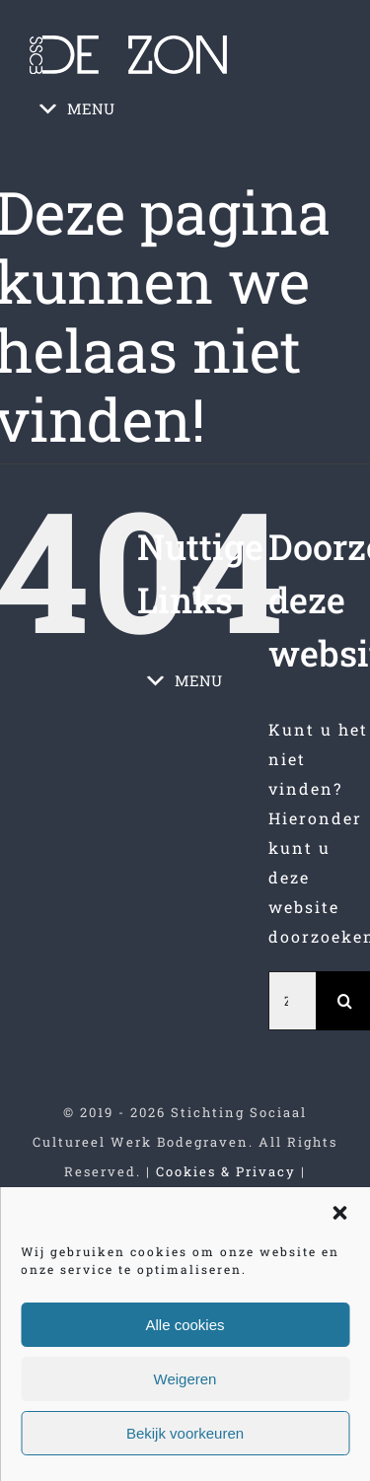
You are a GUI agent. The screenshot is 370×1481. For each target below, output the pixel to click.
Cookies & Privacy (226, 1171)
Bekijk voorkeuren (185, 1433)
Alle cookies (184, 1324)
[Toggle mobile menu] (329, 159)
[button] (339, 1213)
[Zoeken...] (292, 1000)
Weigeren (185, 1379)
